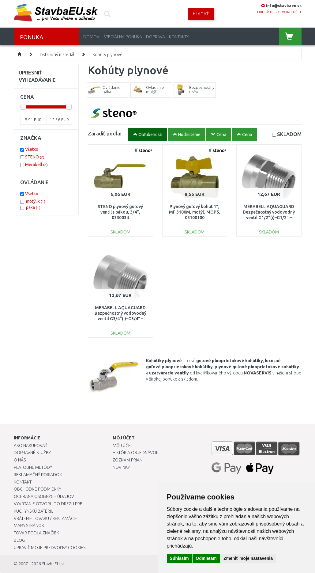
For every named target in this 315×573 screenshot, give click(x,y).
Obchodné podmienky (37, 489)
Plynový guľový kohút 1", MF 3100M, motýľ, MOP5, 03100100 (194, 212)
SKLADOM (289, 134)
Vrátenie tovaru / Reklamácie (45, 518)
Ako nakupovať (30, 445)
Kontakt (23, 482)
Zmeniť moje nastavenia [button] (248, 558)
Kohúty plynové (107, 54)
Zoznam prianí (128, 459)
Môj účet (123, 445)
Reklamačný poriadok (38, 474)
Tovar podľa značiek (36, 532)
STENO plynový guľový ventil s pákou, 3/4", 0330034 (120, 212)
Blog (19, 540)
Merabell (36, 164)
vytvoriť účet (289, 12)
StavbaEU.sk (53, 563)
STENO (34, 156)
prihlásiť (265, 12)
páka (33, 207)
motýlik (35, 201)
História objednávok (136, 452)
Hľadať (201, 13)
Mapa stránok (29, 525)
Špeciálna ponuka (122, 36)
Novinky (121, 467)
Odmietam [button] (206, 558)
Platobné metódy (33, 467)
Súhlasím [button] (179, 558)
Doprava (155, 36)
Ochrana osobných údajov (44, 496)
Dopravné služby (32, 452)
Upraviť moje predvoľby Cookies (49, 547)
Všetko (31, 149)
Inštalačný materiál (57, 54)
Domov (91, 36)
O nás (20, 459)
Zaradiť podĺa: (104, 133)
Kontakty (179, 36)
